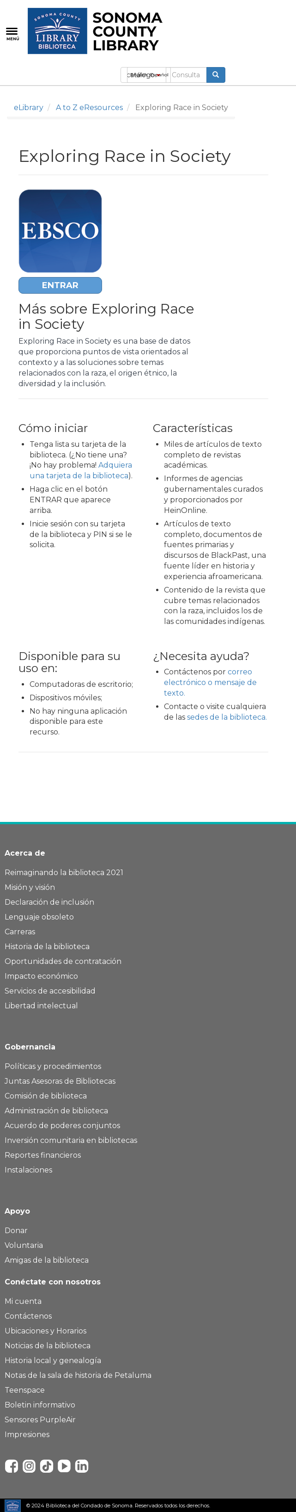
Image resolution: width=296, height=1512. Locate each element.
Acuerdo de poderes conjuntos (62, 1125)
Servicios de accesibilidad (50, 991)
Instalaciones (28, 1170)
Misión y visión (30, 887)
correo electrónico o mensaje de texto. (210, 682)
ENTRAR (60, 285)
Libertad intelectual (41, 1005)
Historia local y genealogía (53, 1360)
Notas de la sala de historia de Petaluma (78, 1375)
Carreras (20, 931)
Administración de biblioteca (56, 1110)
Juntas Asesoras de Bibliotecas (60, 1081)
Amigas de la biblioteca (47, 1260)
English (139, 75)
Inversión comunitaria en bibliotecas (71, 1140)
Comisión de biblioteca (46, 1096)
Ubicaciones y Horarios (45, 1331)
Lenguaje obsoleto (39, 917)
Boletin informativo (40, 1405)
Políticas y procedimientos (53, 1066)
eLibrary (28, 107)
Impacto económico (41, 976)
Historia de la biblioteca (47, 946)
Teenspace (25, 1390)
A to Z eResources (89, 107)
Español (159, 75)
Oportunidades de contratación (63, 961)
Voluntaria (24, 1245)
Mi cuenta (23, 1301)
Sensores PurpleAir (40, 1419)
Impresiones (27, 1434)
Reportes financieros (43, 1155)
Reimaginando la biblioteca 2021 (64, 872)
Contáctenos (28, 1316)
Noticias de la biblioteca (48, 1345)
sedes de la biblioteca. (227, 717)
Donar (16, 1230)
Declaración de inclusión (49, 902)
